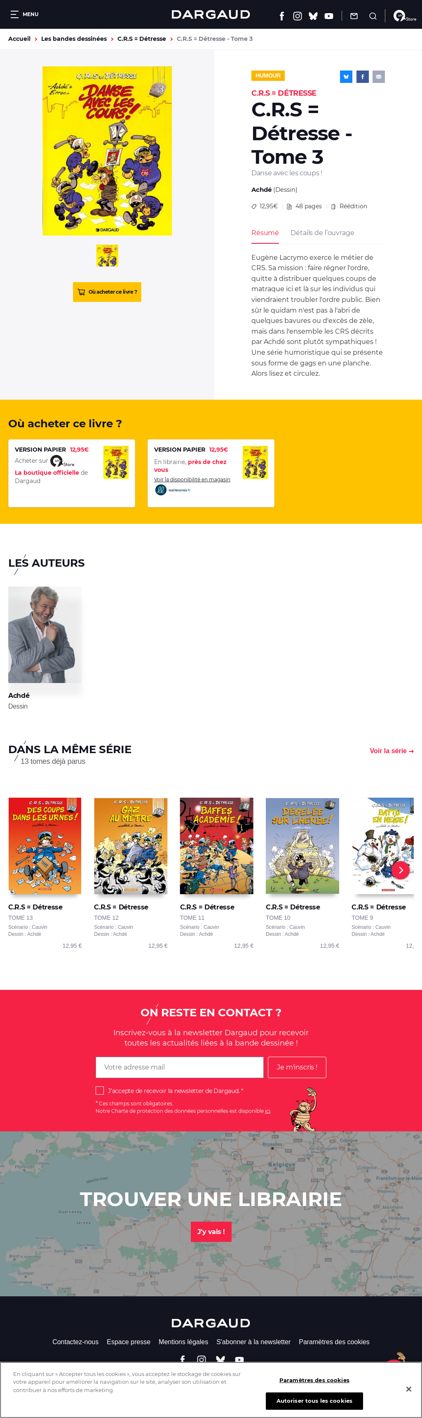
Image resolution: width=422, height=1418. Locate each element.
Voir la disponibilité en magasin (192, 486)
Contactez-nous (75, 1341)
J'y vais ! (211, 1232)
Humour (268, 75)
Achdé (261, 189)
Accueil (19, 38)
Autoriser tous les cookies (314, 1407)
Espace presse (128, 1341)
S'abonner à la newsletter (253, 1341)
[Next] (401, 870)
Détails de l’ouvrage (322, 233)
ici (267, 1111)
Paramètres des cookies (334, 1341)
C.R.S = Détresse (141, 38)
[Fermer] (409, 1395)
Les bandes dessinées (74, 38)
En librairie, (190, 466)
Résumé (265, 233)
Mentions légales (183, 1341)
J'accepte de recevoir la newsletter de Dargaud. (173, 1091)
